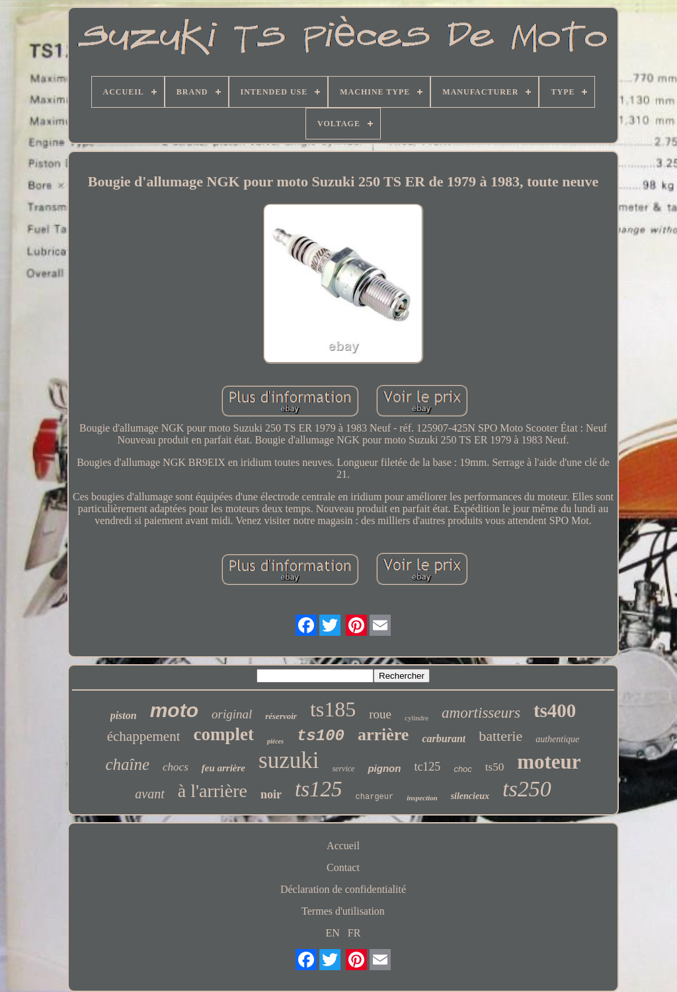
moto (174, 710)
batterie (500, 736)
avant (149, 793)
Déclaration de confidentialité (343, 889)
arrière (383, 734)
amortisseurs (481, 713)
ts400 (555, 710)
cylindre (416, 718)
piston (123, 715)
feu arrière (223, 768)
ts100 (320, 736)
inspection (422, 798)
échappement (143, 736)
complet (223, 734)
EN (333, 932)
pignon (384, 768)
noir (271, 794)
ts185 (333, 709)
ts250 (526, 789)
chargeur (375, 797)
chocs (175, 767)
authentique (557, 739)
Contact (343, 867)
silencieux (470, 796)
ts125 (318, 789)
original (232, 714)
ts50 (494, 767)
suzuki (289, 760)
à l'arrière (212, 791)
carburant (443, 738)
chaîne (127, 764)
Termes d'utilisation (343, 911)
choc (462, 769)
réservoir (281, 716)
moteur (548, 761)
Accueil (343, 845)
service (343, 768)
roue (380, 714)
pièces (275, 741)
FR (354, 932)
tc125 (427, 766)
